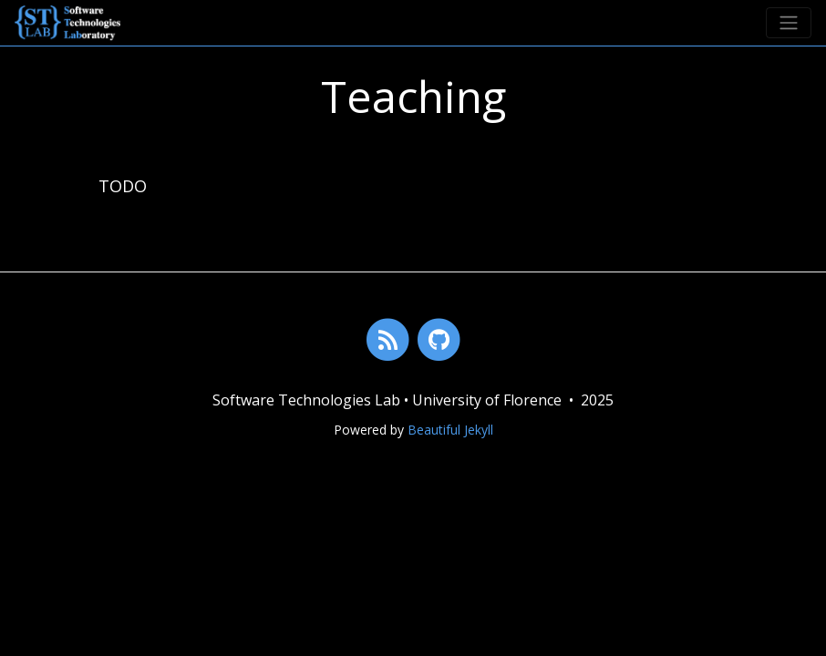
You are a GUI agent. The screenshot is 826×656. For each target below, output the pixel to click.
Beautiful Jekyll (450, 429)
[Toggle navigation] (788, 22)
